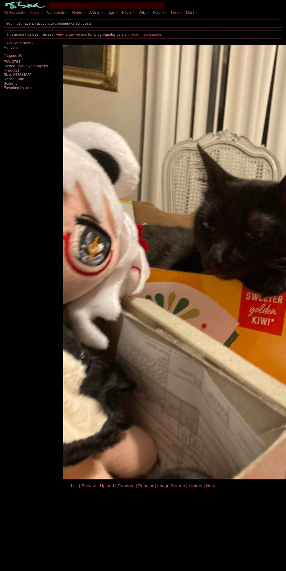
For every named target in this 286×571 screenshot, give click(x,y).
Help (175, 12)
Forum (158, 12)
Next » (27, 43)
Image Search (171, 485)
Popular (145, 485)
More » (192, 12)
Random (11, 47)
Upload (107, 485)
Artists (94, 12)
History (195, 485)
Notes (77, 12)
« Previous (12, 43)
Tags (111, 12)
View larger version (71, 34)
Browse (89, 485)
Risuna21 (11, 70)
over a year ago (30, 66)
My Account (13, 12)
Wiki (142, 12)
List (74, 485)
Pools (126, 12)
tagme (12, 55)
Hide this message (146, 34)
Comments (56, 12)
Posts (34, 12)
